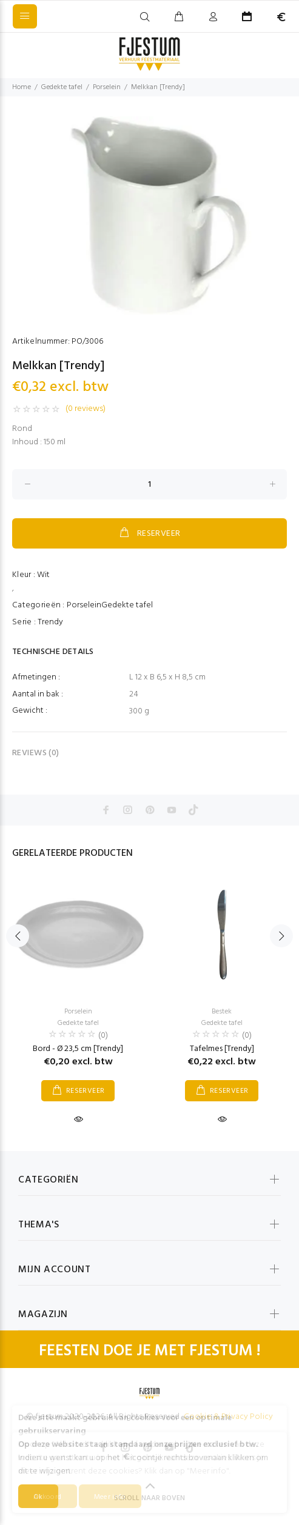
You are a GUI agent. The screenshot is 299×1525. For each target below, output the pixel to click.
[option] (149, 215)
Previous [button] (17, 935)
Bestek (222, 1012)
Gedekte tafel (61, 87)
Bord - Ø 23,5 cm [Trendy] (78, 1049)
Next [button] (281, 935)
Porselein (107, 87)
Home (21, 87)
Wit (43, 575)
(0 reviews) (86, 409)
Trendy (50, 622)
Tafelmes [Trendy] (222, 1049)
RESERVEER (149, 533)
